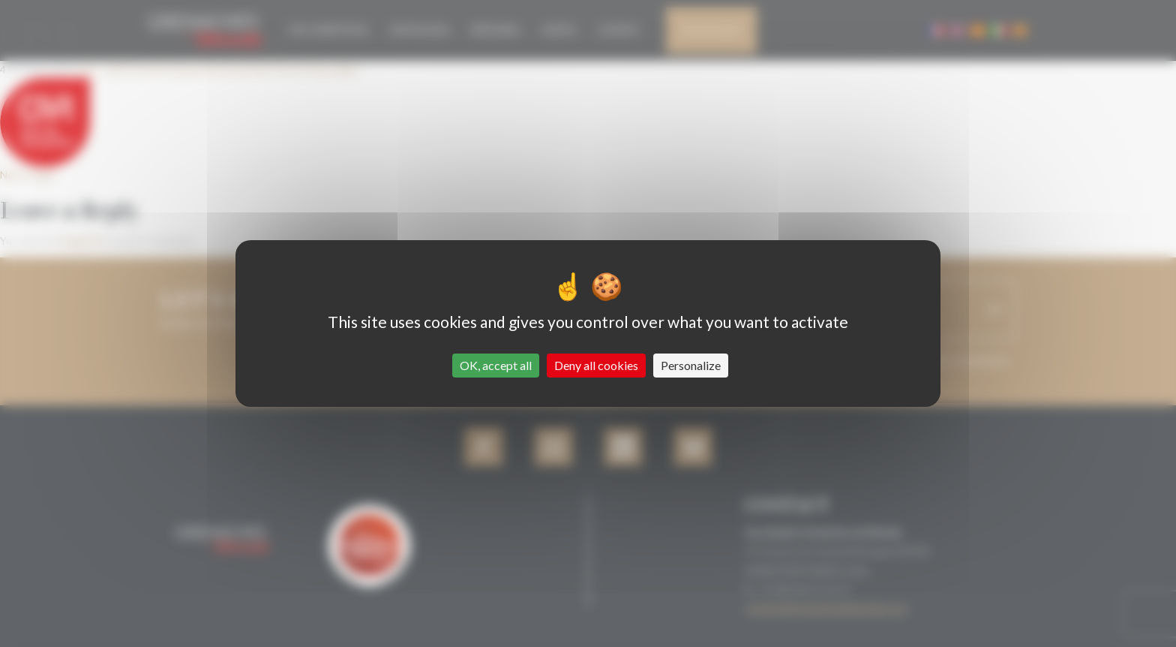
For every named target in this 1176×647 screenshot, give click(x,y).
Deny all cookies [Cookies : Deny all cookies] (596, 365)
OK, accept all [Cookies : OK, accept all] (496, 365)
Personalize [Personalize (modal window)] (691, 365)
